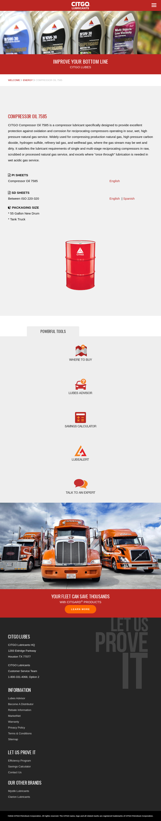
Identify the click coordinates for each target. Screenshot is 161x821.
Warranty (13, 721)
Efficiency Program (19, 760)
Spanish (129, 198)
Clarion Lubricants (19, 796)
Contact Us (14, 772)
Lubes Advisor (16, 698)
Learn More (80, 609)
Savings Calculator (19, 766)
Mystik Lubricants (18, 791)
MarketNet (14, 715)
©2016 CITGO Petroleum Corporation (24, 816)
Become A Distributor (20, 704)
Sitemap (13, 739)
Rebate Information (19, 710)
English (114, 181)
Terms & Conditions (20, 733)
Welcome (14, 80)
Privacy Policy (16, 727)
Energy (27, 80)
